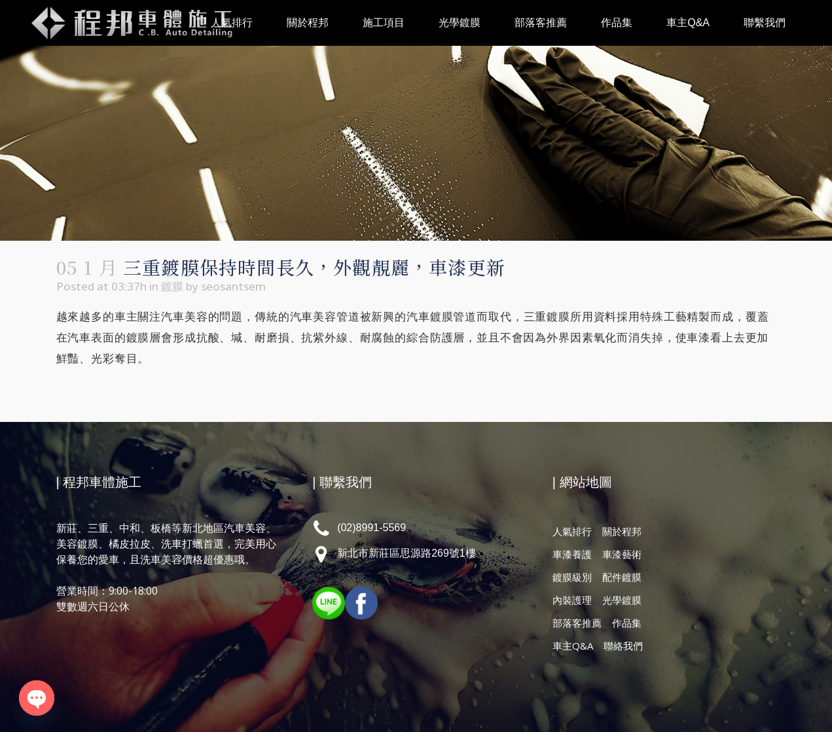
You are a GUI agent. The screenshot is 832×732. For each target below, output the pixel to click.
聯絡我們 (623, 645)
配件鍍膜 (622, 577)
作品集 (627, 622)
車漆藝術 (622, 554)
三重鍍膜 (547, 317)
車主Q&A (572, 645)
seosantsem (233, 286)
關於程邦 (622, 531)
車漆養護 (572, 554)
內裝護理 (572, 599)
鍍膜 (172, 286)
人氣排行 (572, 531)
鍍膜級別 (572, 577)
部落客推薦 (577, 622)
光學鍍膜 (622, 599)
